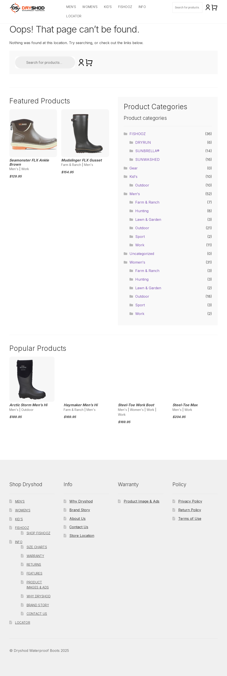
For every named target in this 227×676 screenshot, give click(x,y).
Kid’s (108, 7)
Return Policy (189, 510)
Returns (34, 564)
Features (34, 573)
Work (25, 169)
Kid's (133, 176)
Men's (13, 169)
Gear (133, 168)
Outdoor (142, 185)
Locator (73, 16)
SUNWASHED (147, 159)
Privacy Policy (190, 501)
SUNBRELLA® (147, 151)
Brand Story (38, 605)
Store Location (81, 535)
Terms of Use (189, 518)
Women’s (90, 7)
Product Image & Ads (141, 501)
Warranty (35, 556)
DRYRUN (143, 142)
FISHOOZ (125, 7)
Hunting (142, 211)
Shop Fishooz (39, 533)
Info (142, 7)
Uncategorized (141, 253)
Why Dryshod (39, 596)
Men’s (71, 7)
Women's (137, 262)
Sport (140, 236)
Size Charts (37, 547)
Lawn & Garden (148, 219)
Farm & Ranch (71, 165)
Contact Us (37, 614)
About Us (77, 518)
